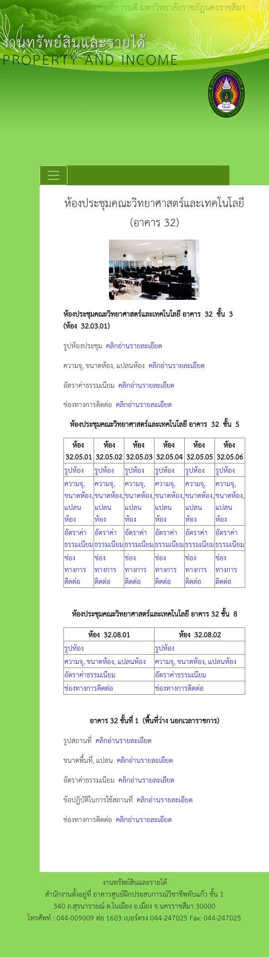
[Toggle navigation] (53, 175)
